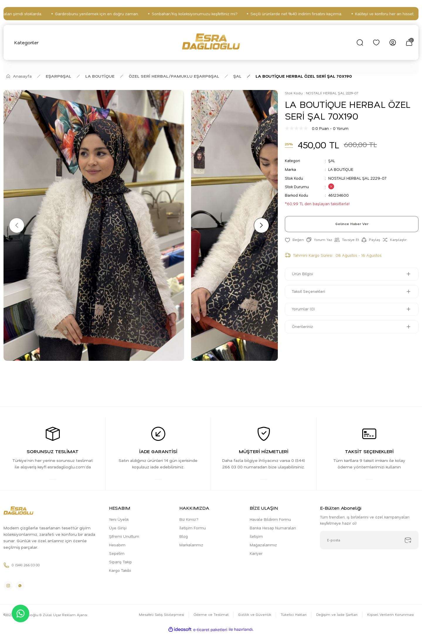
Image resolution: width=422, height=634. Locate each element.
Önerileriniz (303, 326)
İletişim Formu (192, 528)
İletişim (256, 536)
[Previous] (17, 225)
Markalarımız (191, 545)
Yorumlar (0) (303, 309)
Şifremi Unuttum (124, 536)
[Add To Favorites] (294, 240)
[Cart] (409, 42)
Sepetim (117, 553)
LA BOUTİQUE (341, 168)
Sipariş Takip (120, 562)
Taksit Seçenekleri (308, 291)
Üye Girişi (118, 528)
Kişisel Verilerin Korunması (390, 615)
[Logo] (211, 42)
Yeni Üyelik (119, 519)
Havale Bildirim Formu (270, 519)
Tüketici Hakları (293, 615)
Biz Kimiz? (188, 519)
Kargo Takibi (120, 570)
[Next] (260, 225)
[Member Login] (392, 42)
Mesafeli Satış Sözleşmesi (160, 615)
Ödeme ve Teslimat (209, 615)
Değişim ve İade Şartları (336, 615)
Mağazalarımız (263, 545)
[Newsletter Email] (369, 540)
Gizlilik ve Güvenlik (253, 615)
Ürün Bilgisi (302, 273)
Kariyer (256, 553)
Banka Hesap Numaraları (273, 528)
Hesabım (117, 545)
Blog (183, 536)
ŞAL (331, 160)
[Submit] (407, 540)
